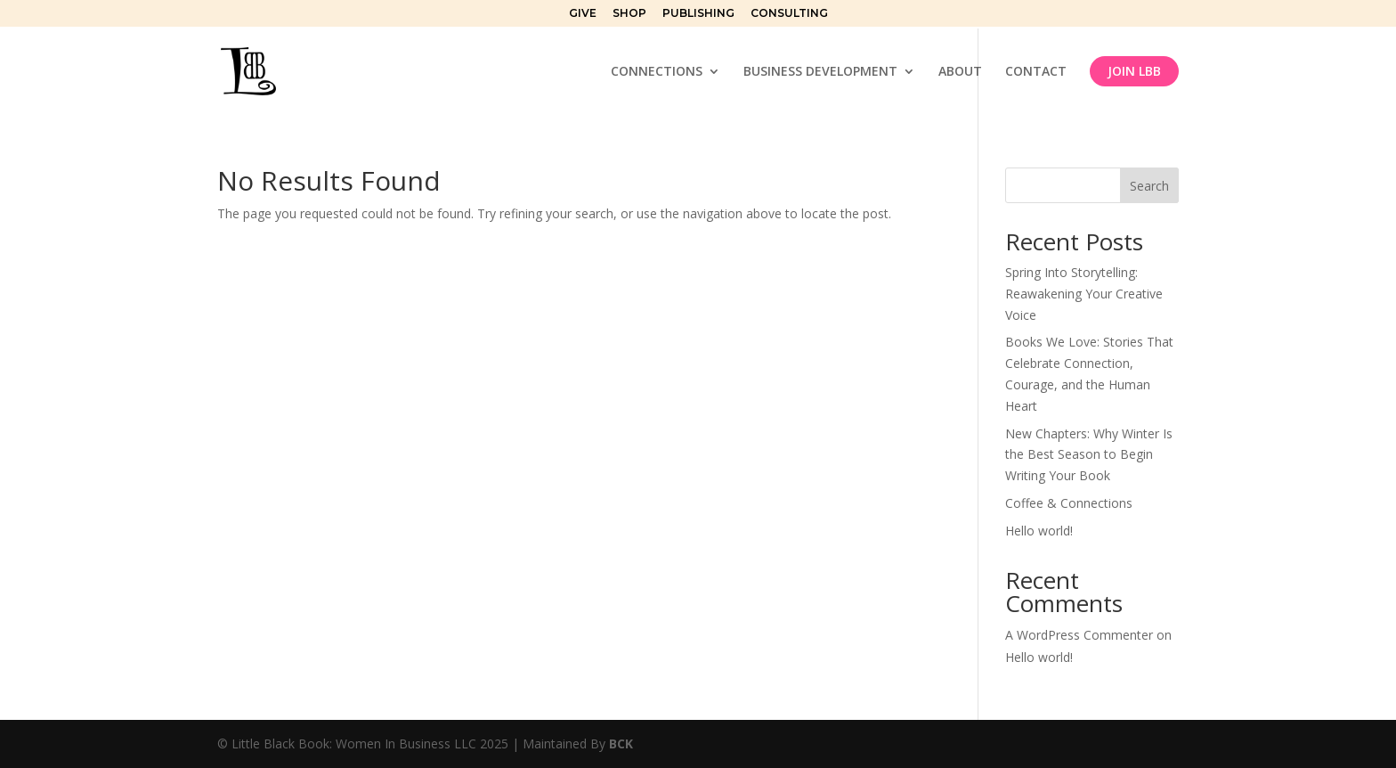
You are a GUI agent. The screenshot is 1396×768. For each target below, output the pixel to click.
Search (1149, 185)
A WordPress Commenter (1079, 634)
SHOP (629, 14)
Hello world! (1039, 530)
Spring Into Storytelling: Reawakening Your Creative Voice (1084, 293)
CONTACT (1036, 72)
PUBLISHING (698, 14)
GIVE (583, 14)
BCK (621, 743)
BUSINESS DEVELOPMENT (820, 72)
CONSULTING (789, 14)
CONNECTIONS (656, 72)
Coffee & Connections (1068, 502)
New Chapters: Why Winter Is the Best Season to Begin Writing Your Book (1089, 455)
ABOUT (960, 72)
